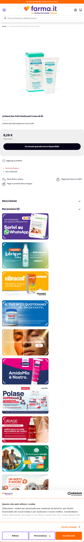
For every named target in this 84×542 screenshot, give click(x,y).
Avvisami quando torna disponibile (42, 146)
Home (4, 26)
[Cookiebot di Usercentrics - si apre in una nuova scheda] (70, 494)
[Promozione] (42, 226)
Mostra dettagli (68, 527)
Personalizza (42, 536)
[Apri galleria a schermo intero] (42, 72)
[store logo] (40, 10)
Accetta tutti (69, 536)
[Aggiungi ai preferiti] (12, 160)
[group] (7, 120)
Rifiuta (15, 536)
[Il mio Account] (75, 10)
